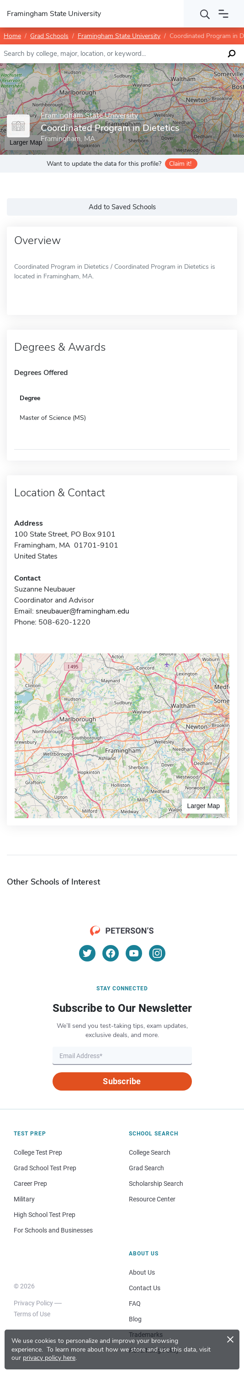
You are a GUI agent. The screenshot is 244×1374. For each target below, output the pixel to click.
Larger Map (203, 805)
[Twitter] (87, 953)
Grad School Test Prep (45, 1168)
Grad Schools (49, 36)
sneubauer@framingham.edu (82, 611)
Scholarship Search (156, 1183)
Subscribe (122, 1081)
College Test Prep (38, 1152)
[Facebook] (110, 953)
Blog (135, 1319)
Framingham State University (119, 36)
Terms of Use (32, 1314)
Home (12, 36)
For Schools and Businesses (53, 1230)
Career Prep (30, 1183)
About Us (142, 1272)
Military (24, 1199)
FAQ (135, 1303)
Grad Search (146, 1168)
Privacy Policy (33, 1303)
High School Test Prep (44, 1214)
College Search (149, 1152)
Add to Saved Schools (122, 207)
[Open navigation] (223, 13)
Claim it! (180, 163)
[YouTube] (134, 953)
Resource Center (152, 1199)
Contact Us (144, 1288)
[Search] (205, 13)
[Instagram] (157, 953)
